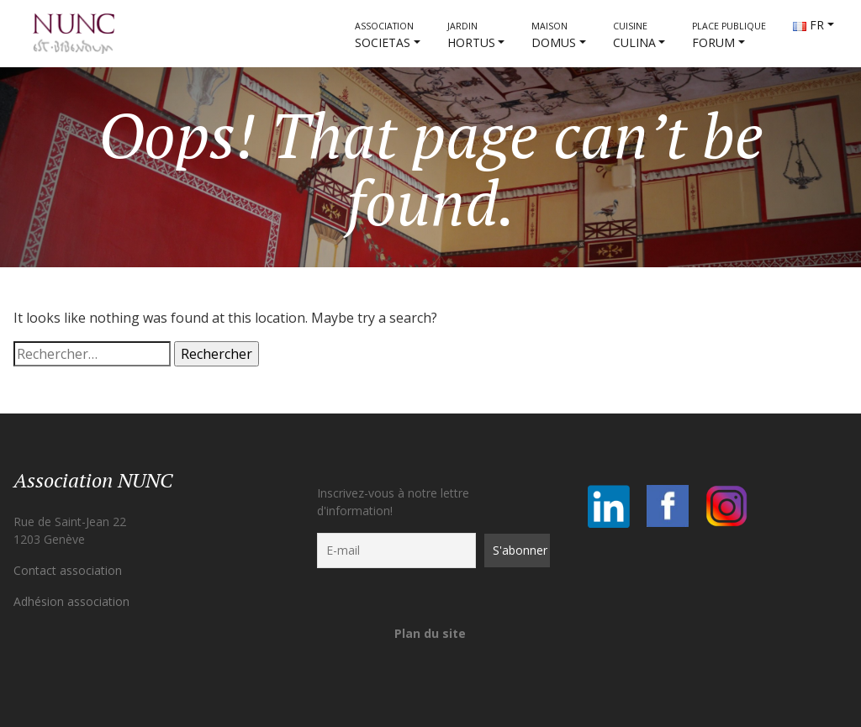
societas (384, 35)
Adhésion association (71, 601)
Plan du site (430, 633)
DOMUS (553, 35)
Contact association (67, 570)
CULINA (634, 35)
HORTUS (471, 35)
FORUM (729, 35)
